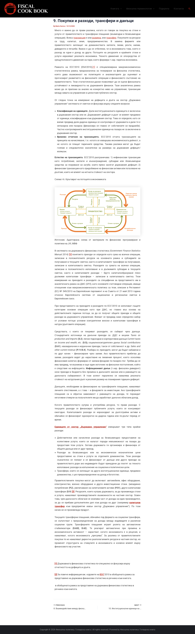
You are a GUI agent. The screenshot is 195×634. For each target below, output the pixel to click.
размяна (96, 37)
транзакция (79, 37)
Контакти (179, 8)
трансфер (111, 37)
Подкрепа (164, 8)
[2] (73, 491)
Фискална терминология (140, 8)
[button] (120, 8)
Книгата (116, 8)
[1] (94, 67)
